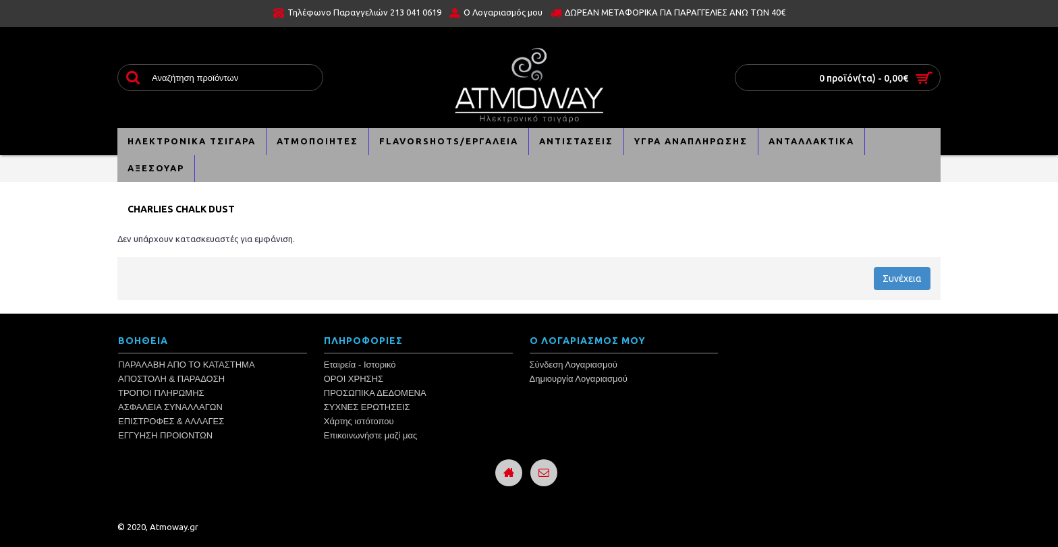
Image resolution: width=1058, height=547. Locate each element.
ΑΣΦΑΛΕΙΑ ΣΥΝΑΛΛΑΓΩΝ (170, 407)
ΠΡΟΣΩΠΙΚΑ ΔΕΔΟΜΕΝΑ (375, 393)
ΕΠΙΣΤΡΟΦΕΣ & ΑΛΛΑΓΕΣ (171, 421)
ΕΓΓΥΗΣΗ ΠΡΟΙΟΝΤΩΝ (165, 435)
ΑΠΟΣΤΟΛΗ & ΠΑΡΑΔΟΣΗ (171, 379)
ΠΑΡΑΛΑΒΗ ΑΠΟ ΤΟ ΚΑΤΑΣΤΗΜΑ (186, 364)
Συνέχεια (902, 278)
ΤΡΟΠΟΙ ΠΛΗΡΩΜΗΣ (161, 393)
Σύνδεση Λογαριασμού (573, 364)
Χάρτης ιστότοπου (359, 421)
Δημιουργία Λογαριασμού (579, 379)
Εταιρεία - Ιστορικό (360, 364)
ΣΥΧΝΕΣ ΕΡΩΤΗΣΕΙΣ (367, 407)
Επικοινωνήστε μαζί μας (370, 435)
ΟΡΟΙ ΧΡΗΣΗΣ (353, 379)
